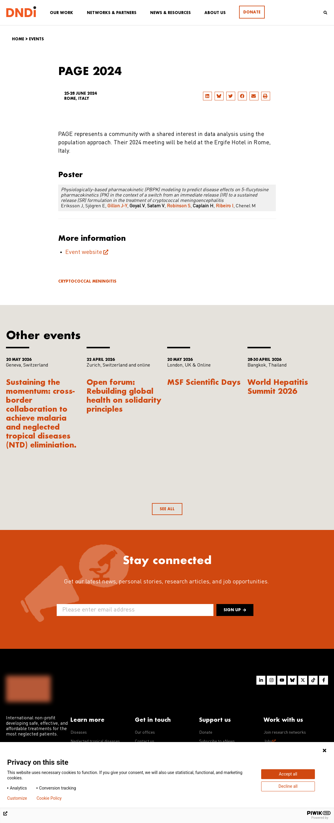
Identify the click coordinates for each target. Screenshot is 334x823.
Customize (17, 798)
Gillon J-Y (117, 206)
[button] (207, 96)
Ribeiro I (224, 206)
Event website (83, 252)
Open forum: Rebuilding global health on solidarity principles (124, 395)
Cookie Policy (48, 798)
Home (18, 39)
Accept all (288, 774)
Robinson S (178, 206)
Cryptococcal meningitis (87, 281)
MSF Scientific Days (204, 382)
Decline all (288, 786)
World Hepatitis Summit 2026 (277, 386)
